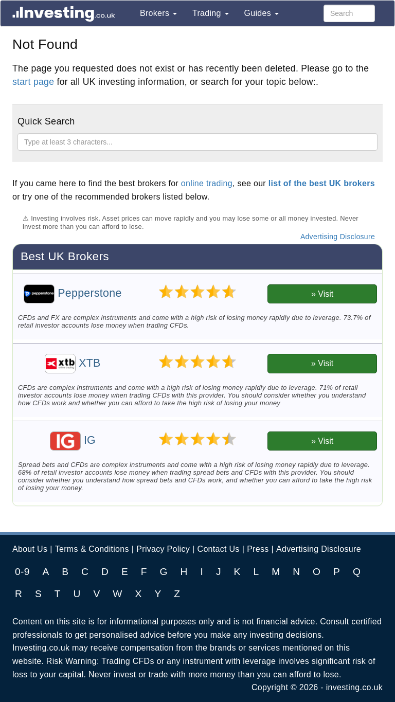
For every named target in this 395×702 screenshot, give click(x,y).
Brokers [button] (158, 13)
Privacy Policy (163, 549)
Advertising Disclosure (337, 236)
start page (33, 82)
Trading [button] (210, 13)
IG (73, 440)
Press (257, 549)
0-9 (22, 571)
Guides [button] (261, 13)
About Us (29, 549)
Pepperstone (72, 293)
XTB (73, 363)
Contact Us (219, 549)
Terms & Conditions (92, 549)
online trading (206, 183)
